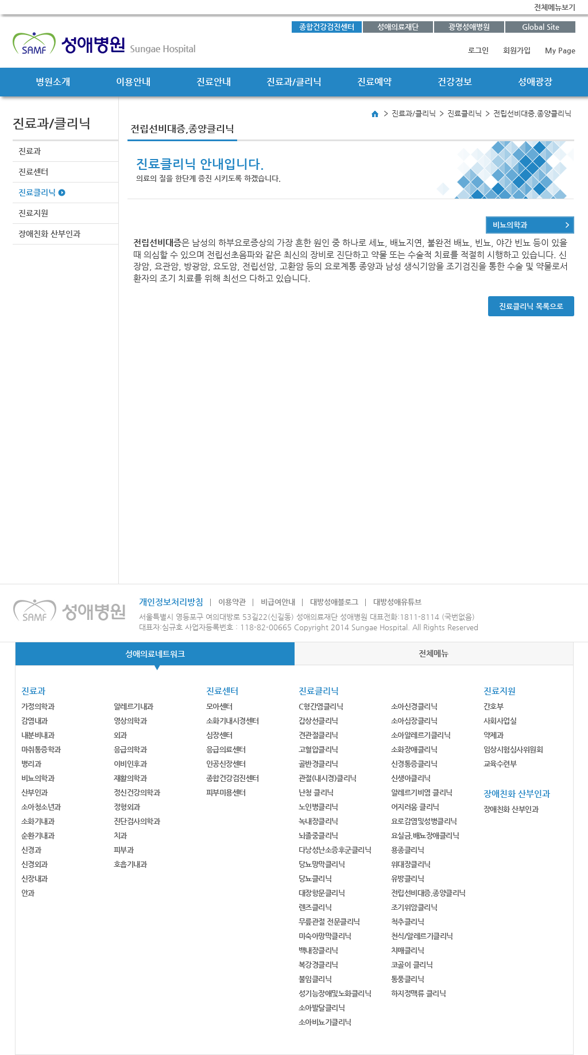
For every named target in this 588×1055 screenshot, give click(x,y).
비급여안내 (278, 602)
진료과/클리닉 (294, 81)
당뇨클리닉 (315, 878)
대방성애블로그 (334, 602)
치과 (120, 835)
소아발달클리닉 (322, 1007)
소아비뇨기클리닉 (325, 1022)
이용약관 (232, 602)
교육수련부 (500, 763)
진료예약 (374, 81)
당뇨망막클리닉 (322, 864)
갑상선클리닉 (318, 720)
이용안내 (133, 81)
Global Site (540, 26)
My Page (560, 50)
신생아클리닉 (411, 778)
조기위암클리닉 (414, 907)
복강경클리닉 (318, 964)
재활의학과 (130, 778)
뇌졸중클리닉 (318, 835)
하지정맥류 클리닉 (418, 993)
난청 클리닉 (316, 792)
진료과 (29, 151)
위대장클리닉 (411, 864)
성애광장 (535, 81)
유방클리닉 (407, 878)
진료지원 (33, 213)
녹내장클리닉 (318, 821)
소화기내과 (38, 821)
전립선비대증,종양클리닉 (428, 893)
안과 (27, 893)
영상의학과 (130, 720)
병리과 (31, 763)
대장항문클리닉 (322, 893)
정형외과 (127, 806)
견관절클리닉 (318, 735)
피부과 (124, 849)
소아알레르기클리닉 (421, 735)
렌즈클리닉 (315, 907)
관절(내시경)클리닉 (328, 778)
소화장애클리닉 (414, 749)
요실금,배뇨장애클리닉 (425, 835)
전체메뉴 (433, 653)
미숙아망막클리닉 (325, 936)
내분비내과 (38, 735)
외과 (120, 735)
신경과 (31, 849)
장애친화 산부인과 (49, 233)
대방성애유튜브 (397, 602)
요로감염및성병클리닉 (424, 821)
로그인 (478, 50)
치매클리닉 (407, 950)
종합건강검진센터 (326, 26)
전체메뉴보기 (554, 7)
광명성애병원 (469, 26)
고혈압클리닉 (318, 749)
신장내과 (34, 878)
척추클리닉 (407, 921)
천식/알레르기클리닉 (422, 936)
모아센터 (219, 706)
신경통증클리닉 (414, 763)
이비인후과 (130, 763)
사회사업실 (500, 720)
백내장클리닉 (318, 950)
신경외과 (34, 864)
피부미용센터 (226, 792)
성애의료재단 (398, 26)
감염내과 (34, 720)
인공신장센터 (226, 763)
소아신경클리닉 (414, 706)
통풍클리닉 (407, 979)
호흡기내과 (130, 864)
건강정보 (455, 81)
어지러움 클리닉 (415, 806)
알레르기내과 (133, 706)
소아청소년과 (41, 806)
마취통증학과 (41, 749)
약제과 (493, 735)
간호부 (493, 706)
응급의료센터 (226, 749)
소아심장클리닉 (414, 720)
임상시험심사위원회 (513, 749)
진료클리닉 (37, 192)
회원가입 (517, 50)
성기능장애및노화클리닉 (335, 993)
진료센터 (33, 171)
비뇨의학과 (510, 224)
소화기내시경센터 (232, 720)
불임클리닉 (315, 979)
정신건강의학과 (137, 792)
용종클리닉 (407, 849)
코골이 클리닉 (412, 964)
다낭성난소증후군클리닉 (335, 849)
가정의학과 (38, 706)
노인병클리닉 (318, 806)
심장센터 (219, 735)
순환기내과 (38, 835)
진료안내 (213, 81)
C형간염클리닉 (321, 706)
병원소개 (53, 81)
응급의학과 (130, 749)
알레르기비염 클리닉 (421, 792)
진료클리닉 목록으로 (531, 306)
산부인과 (34, 792)
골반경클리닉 (318, 763)
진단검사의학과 (137, 821)
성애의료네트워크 (155, 653)
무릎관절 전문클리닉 (329, 921)
